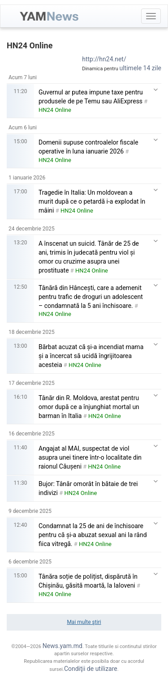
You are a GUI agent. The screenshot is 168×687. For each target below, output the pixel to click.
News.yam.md (62, 645)
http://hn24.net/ (104, 59)
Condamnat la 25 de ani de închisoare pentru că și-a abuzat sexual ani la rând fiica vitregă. (93, 534)
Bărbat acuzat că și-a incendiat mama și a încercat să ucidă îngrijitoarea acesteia (91, 355)
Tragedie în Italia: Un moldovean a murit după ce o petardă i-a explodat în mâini (92, 201)
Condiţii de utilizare (90, 668)
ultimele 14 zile (141, 68)
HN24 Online (55, 110)
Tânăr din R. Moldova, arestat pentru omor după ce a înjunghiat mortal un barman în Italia (89, 406)
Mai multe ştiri (84, 622)
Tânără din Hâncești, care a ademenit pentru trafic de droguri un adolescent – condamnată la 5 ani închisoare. (91, 296)
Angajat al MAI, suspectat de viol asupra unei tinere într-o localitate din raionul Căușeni (90, 457)
